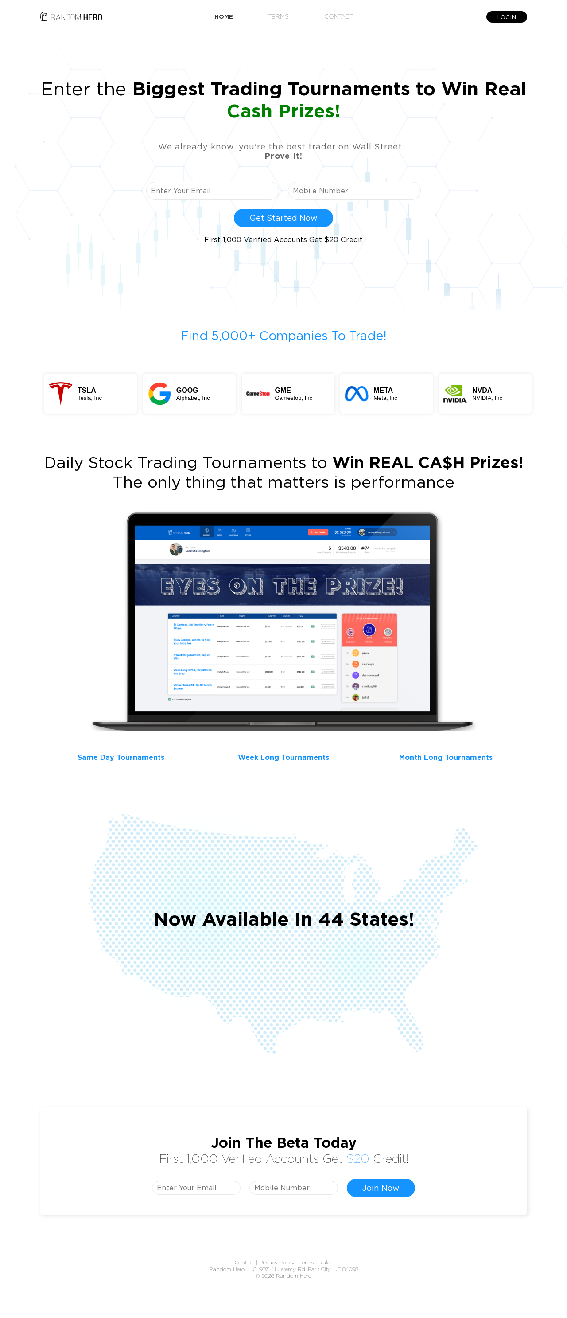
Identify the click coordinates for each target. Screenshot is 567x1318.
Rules (325, 1262)
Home (223, 16)
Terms (278, 16)
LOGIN (506, 16)
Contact (338, 16)
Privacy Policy (277, 1262)
